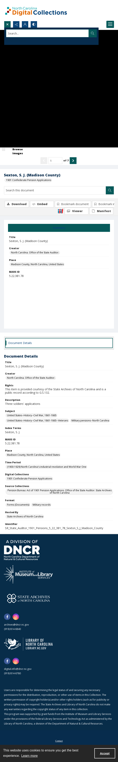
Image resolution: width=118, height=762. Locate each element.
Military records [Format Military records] (41, 504)
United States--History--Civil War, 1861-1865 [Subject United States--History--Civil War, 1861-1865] (31, 415)
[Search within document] (110, 190)
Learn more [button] (29, 755)
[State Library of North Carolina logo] (28, 644)
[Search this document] (55, 190)
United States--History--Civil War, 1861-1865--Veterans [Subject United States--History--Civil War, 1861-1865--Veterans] (37, 420)
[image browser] (15, 151)
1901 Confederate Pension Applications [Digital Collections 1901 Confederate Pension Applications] (29, 478)
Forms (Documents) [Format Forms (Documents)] (18, 504)
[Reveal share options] (16, 24)
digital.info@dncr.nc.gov (17, 669)
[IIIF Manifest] (101, 211)
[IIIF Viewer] (77, 211)
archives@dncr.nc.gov (16, 624)
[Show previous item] (43, 160)
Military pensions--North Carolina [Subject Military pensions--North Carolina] (90, 420)
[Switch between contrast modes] (34, 24)
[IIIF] (60, 211)
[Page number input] (55, 160)
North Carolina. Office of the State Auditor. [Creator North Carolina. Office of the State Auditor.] (35, 252)
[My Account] (25, 24)
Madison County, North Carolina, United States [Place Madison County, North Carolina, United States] (37, 264)
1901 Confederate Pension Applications (28, 180)
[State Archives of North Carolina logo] (28, 598)
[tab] (59, 228)
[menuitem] (59, 740)
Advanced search (16, 40)
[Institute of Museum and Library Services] (28, 574)
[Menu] (110, 24)
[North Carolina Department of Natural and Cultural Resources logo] (22, 550)
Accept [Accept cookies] (105, 753)
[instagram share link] (16, 617)
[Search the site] (47, 33)
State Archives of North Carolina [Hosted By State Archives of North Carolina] (25, 516)
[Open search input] (7, 24)
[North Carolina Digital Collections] (36, 10)
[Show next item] (73, 160)
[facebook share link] (7, 617)
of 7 (66, 160)
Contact (59, 740)
